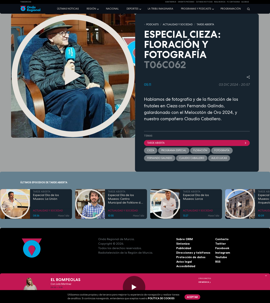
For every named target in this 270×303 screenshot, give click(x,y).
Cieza (150, 150)
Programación (230, 8)
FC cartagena (233, 2)
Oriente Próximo (186, 2)
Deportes (132, 8)
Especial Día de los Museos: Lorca (196, 197)
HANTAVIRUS (170, 2)
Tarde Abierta (197, 142)
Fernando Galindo (159, 158)
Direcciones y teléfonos (193, 252)
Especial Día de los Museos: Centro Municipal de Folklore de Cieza (125, 198)
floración (200, 150)
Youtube (221, 257)
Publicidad (183, 248)
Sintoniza (183, 243)
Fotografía (222, 150)
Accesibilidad (185, 266)
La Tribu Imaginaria (160, 8)
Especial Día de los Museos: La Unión (46, 197)
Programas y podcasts (196, 8)
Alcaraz (245, 2)
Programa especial (173, 150)
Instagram (222, 252)
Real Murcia (219, 2)
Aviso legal (184, 261)
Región (91, 8)
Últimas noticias (68, 8)
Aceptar (192, 296)
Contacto (222, 239)
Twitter (220, 243)
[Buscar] (247, 9)
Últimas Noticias (204, 2)
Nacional (112, 8)
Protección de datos (191, 257)
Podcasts (152, 24)
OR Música (204, 282)
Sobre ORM (184, 239)
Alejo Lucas (219, 158)
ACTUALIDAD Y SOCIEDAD (178, 24)
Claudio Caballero (191, 158)
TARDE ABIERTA (205, 24)
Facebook (222, 248)
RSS (217, 261)
